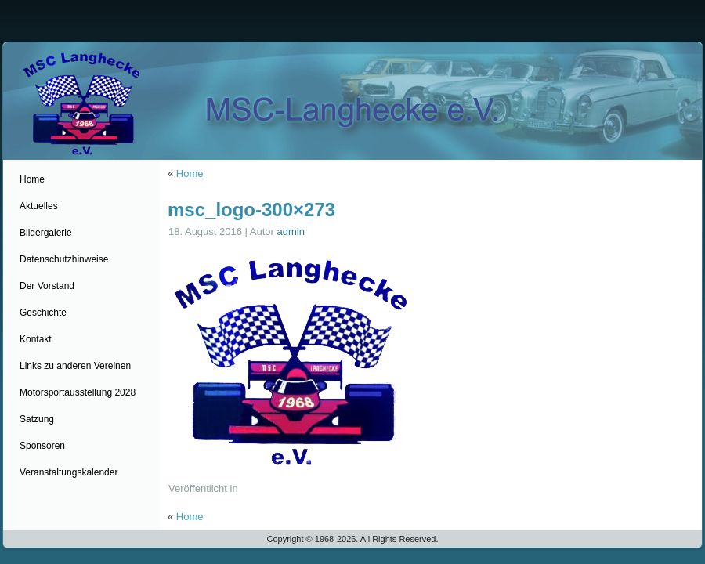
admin (291, 231)
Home (190, 173)
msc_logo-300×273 (251, 209)
